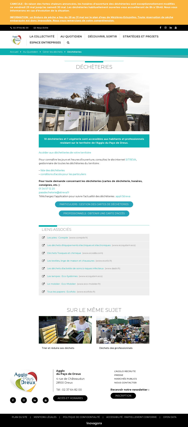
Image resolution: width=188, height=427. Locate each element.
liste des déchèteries (53, 170)
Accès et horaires (70, 398)
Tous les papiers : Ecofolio (68, 291)
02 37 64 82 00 (72, 389)
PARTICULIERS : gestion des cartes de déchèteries (94, 204)
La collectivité (41, 36)
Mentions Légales (45, 417)
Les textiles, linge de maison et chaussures (77, 260)
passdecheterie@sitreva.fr (54, 192)
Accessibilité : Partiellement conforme (131, 417)
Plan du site (19, 417)
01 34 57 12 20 (47, 188)
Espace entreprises (45, 42)
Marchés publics (125, 378)
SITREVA (131, 159)
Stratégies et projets (141, 36)
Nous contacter (125, 382)
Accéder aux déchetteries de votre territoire (65, 152)
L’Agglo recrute (125, 371)
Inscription (123, 395)
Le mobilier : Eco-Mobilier (71, 283)
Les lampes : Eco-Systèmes (72, 276)
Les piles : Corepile (65, 237)
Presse (118, 375)
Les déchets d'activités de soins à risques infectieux (81, 268)
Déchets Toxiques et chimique (72, 253)
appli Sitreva (123, 196)
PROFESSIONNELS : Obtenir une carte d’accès (94, 213)
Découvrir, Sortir (102, 36)
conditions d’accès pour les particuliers (63, 174)
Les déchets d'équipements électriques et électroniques (89, 245)
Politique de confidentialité (81, 417)
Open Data (169, 417)
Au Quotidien (71, 36)
